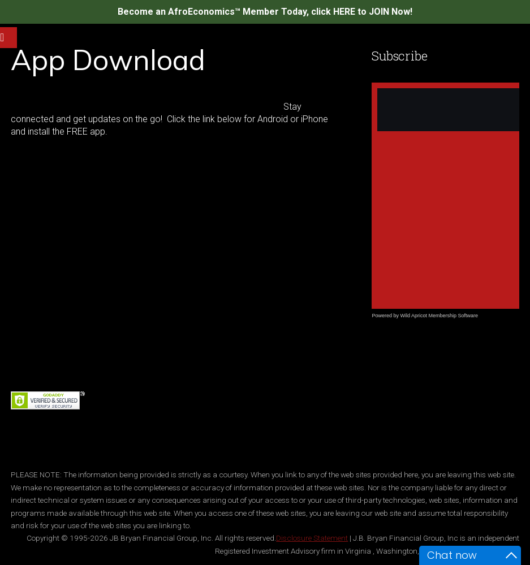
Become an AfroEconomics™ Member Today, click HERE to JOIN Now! (265, 11)
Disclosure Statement (312, 537)
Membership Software (453, 315)
